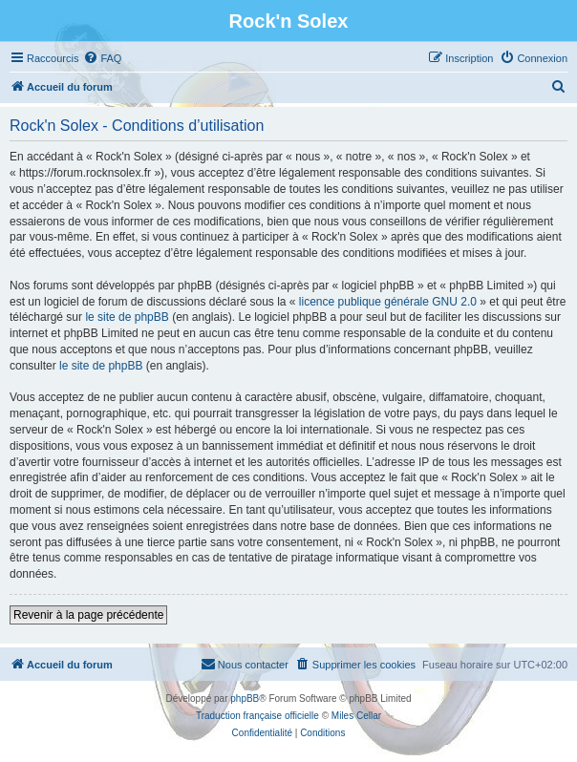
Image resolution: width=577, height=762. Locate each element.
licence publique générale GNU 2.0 (388, 301)
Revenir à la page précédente (88, 615)
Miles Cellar (356, 715)
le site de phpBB (126, 317)
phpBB (244, 698)
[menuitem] (102, 58)
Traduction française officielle (257, 715)
